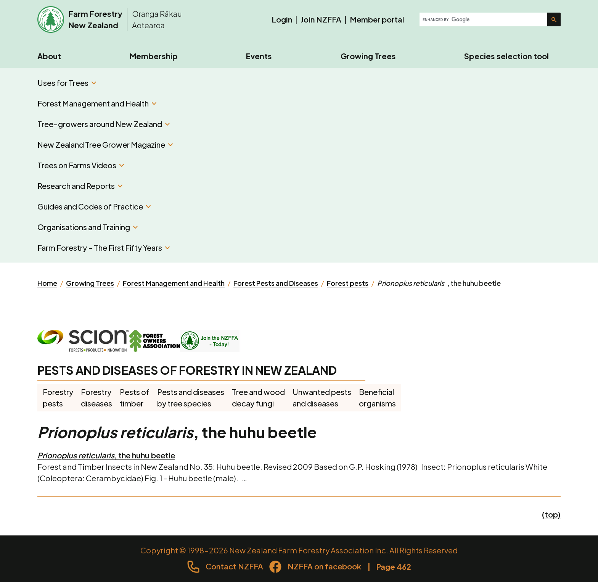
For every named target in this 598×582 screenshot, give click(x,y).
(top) (551, 514)
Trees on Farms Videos (80, 165)
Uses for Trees (66, 82)
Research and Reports (79, 185)
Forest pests (347, 283)
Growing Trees (368, 56)
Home (47, 283)
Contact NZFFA (234, 566)
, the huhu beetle (106, 455)
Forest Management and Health (96, 103)
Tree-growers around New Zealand (103, 124)
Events (259, 56)
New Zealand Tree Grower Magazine (105, 144)
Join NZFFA (321, 19)
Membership (154, 56)
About (49, 56)
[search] (484, 19)
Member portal (377, 19)
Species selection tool (506, 56)
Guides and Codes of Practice (94, 206)
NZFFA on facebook (324, 566)
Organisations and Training (87, 227)
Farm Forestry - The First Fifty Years (103, 247)
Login (282, 19)
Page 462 (393, 566)
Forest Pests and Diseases (275, 283)
